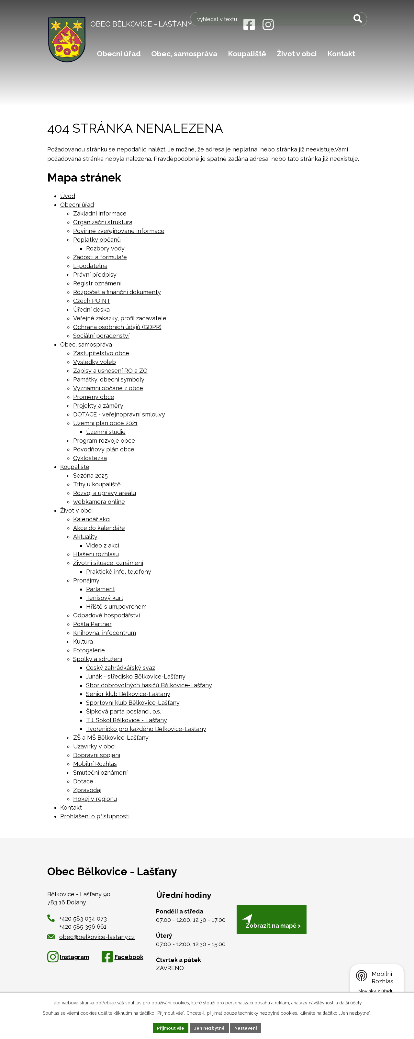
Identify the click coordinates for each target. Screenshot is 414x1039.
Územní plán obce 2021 (105, 423)
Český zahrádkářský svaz (120, 667)
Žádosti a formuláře (100, 257)
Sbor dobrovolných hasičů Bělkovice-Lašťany (149, 685)
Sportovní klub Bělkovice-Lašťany (133, 702)
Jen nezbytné (209, 1027)
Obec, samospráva (184, 54)
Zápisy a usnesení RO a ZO (110, 370)
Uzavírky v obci (94, 746)
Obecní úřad (119, 54)
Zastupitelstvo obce (101, 353)
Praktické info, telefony (118, 571)
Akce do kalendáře (99, 528)
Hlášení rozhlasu (96, 554)
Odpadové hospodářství (106, 615)
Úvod (67, 196)
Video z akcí (102, 545)
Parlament (100, 589)
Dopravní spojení (96, 755)
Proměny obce (93, 396)
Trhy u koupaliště (97, 484)
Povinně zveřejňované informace (118, 230)
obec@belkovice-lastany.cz (91, 937)
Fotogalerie (89, 650)
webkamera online (99, 501)
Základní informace (100, 213)
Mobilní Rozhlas (95, 763)
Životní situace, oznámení (108, 562)
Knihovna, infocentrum (104, 632)
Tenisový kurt (104, 597)
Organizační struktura (102, 222)
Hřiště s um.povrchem (116, 606)
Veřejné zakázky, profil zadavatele (119, 318)
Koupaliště (247, 54)
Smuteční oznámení (100, 772)
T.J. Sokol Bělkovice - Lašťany (126, 720)
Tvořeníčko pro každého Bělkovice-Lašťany (146, 728)
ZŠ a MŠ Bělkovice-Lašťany (111, 737)
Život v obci (297, 54)
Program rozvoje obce (104, 440)
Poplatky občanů (97, 239)
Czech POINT (91, 300)
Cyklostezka (90, 458)
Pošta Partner (92, 624)
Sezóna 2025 (90, 475)
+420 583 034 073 (83, 918)
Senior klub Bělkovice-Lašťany (128, 694)
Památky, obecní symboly (108, 379)
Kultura (83, 641)
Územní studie (106, 431)
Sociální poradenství (101, 335)
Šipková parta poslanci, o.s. (123, 711)
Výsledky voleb (94, 362)
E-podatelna (90, 265)
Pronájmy (86, 580)
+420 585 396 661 (82, 926)
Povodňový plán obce (103, 449)
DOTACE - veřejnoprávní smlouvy (119, 414)
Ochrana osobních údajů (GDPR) (117, 327)
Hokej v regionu (95, 798)
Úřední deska (91, 309)
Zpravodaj (87, 790)
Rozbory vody (105, 248)
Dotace (83, 781)
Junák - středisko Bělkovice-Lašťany (135, 676)
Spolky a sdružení (97, 659)
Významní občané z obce (108, 388)
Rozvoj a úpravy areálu (104, 493)
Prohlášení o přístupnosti (94, 816)
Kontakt (341, 54)
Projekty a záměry (98, 405)
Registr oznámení (97, 283)
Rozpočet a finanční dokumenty (117, 292)
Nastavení (247, 1027)
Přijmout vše (169, 1027)
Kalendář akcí (91, 519)
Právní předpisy (95, 274)
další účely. (351, 1002)
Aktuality (85, 536)
